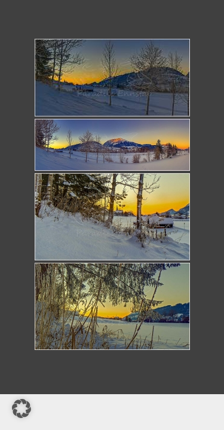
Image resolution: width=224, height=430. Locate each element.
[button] (21, 408)
